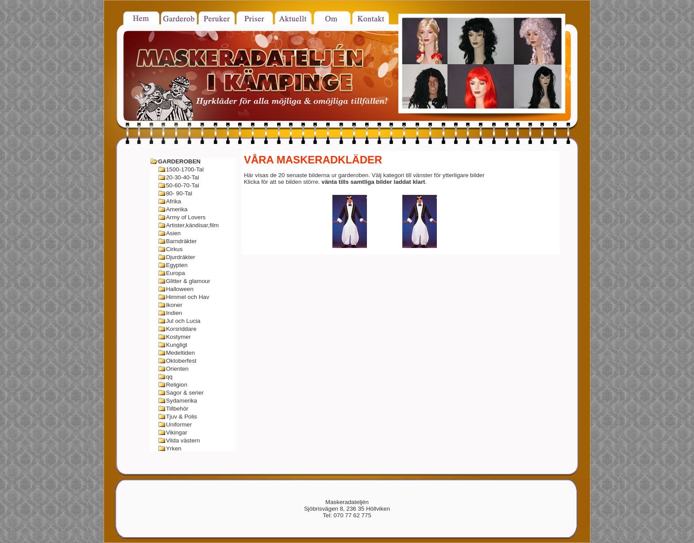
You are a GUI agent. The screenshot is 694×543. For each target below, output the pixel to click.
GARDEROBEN (179, 161)
